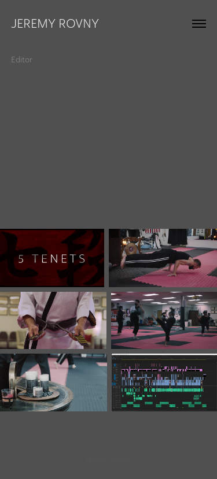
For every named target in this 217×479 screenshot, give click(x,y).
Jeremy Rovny (55, 23)
